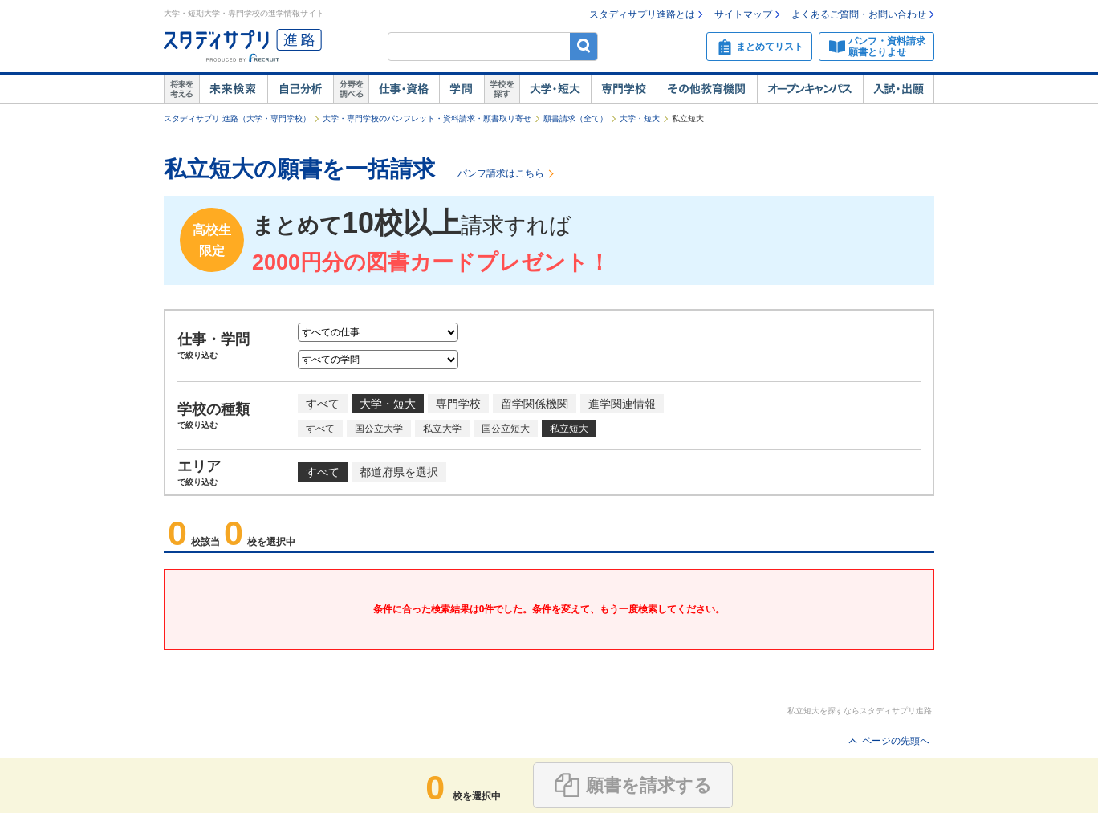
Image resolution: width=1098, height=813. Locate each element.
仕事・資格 (403, 89)
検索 (584, 46)
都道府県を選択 (399, 471)
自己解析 (300, 89)
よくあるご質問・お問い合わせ (858, 14)
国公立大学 (379, 428)
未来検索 (233, 89)
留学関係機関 (534, 403)
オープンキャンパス (810, 89)
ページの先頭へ (895, 740)
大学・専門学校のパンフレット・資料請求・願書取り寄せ (427, 118)
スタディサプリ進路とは (642, 14)
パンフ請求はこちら (501, 173)
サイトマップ (743, 14)
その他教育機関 (707, 89)
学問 (461, 89)
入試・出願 (898, 89)
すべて (323, 403)
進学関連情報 (622, 403)
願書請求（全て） (575, 118)
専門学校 (624, 89)
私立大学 (442, 428)
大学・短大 (555, 89)
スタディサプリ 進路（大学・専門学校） (237, 118)
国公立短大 (506, 428)
